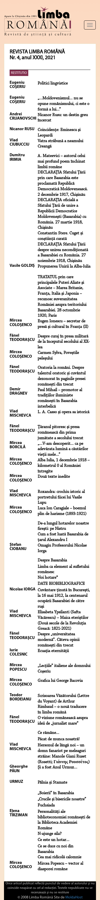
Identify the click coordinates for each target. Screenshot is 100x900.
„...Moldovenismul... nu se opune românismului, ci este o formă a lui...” (63, 104)
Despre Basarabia (52, 560)
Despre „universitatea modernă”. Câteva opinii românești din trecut (58, 640)
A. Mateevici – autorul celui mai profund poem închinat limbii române (61, 161)
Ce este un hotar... (53, 840)
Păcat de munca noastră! (58, 739)
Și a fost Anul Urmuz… (57, 767)
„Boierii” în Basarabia (56, 793)
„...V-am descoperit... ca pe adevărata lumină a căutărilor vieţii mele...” (63, 449)
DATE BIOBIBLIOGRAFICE (61, 584)
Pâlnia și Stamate (52, 782)
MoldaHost (74, 897)
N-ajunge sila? (50, 834)
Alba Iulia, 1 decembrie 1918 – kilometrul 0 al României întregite (64, 466)
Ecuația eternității (53, 651)
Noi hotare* (48, 578)
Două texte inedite (54, 477)
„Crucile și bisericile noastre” (62, 799)
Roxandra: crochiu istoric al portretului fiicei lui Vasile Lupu (61, 497)
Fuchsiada (46, 805)
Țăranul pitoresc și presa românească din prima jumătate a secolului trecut (60, 432)
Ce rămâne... (48, 733)
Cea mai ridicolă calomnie (59, 857)
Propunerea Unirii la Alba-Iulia (64, 266)
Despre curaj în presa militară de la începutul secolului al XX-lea (64, 342)
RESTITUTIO (19, 73)
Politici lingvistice (53, 83)
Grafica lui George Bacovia (60, 681)
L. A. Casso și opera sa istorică (63, 412)
